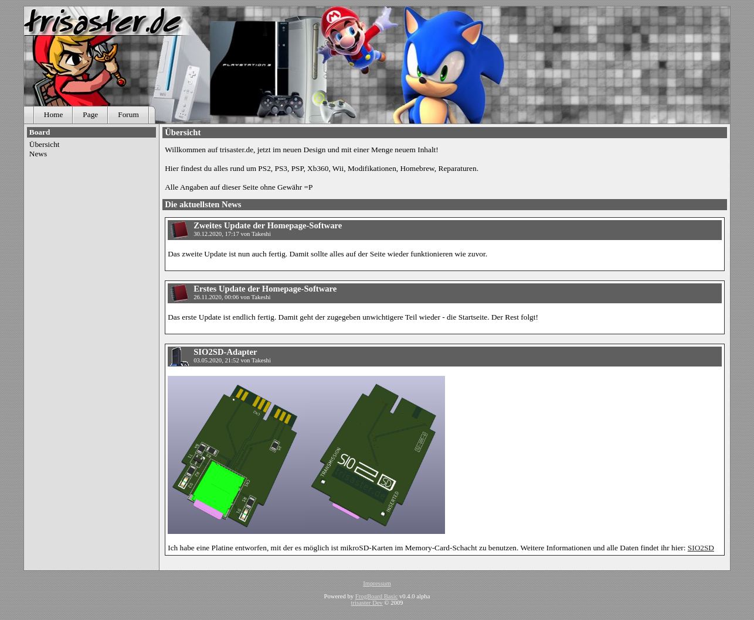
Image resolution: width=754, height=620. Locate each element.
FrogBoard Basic (376, 596)
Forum (128, 114)
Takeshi (261, 234)
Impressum (376, 583)
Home (53, 114)
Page (90, 114)
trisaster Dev (367, 603)
